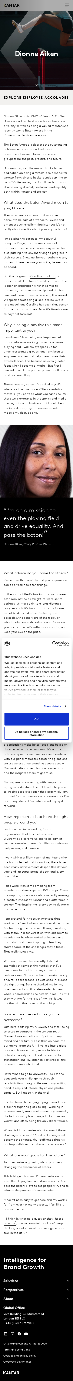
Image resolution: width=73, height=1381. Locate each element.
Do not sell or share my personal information (36, 733)
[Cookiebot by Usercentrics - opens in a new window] (52, 643)
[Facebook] (19, 1335)
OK (36, 719)
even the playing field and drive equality (31, 1181)
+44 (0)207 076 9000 (20, 1323)
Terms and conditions (16, 1349)
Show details (52, 706)
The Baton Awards (16, 144)
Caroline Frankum (42, 276)
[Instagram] (12, 1335)
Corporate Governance (17, 1361)
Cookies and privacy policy (19, 1355)
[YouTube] (5, 1335)
